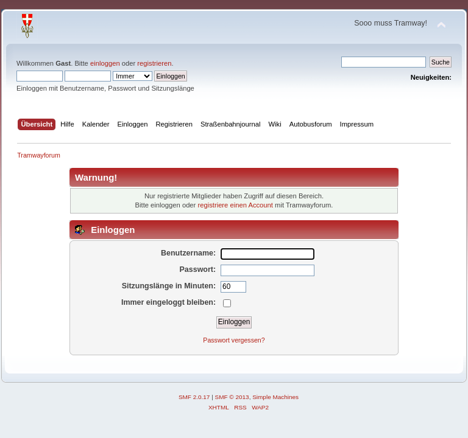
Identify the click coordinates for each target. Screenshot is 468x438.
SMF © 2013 (232, 397)
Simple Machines (275, 397)
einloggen (105, 63)
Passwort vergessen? (233, 340)
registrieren (154, 63)
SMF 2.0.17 (194, 397)
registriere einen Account (234, 205)
